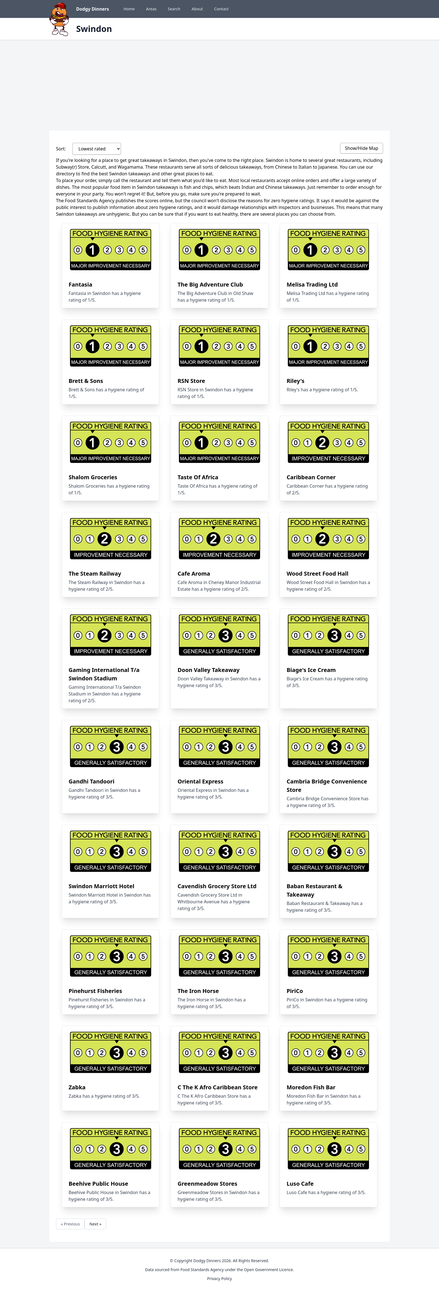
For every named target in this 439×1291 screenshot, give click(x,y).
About (197, 8)
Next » (95, 1224)
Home (129, 8)
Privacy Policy (219, 1278)
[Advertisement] (219, 82)
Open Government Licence (268, 1269)
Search (174, 8)
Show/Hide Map (361, 148)
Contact (221, 8)
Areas (151, 8)
